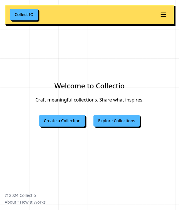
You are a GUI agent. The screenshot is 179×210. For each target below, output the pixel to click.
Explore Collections (116, 120)
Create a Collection (62, 120)
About (10, 202)
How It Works (33, 202)
